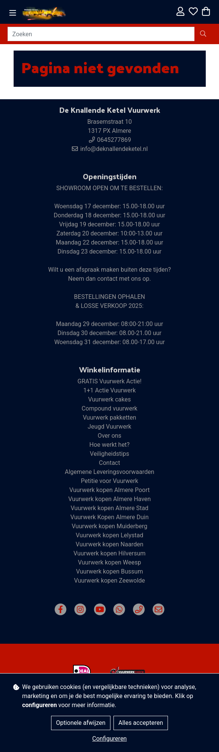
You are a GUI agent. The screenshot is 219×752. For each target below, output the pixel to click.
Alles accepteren (140, 722)
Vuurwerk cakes (109, 399)
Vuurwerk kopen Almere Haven (109, 499)
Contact (109, 462)
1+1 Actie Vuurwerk (109, 390)
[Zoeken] (101, 34)
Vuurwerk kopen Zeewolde (109, 580)
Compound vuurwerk (109, 408)
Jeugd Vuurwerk (109, 426)
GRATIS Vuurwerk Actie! (109, 381)
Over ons (109, 435)
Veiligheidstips (109, 453)
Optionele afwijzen (81, 722)
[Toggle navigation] (13, 13)
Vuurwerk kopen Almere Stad (110, 508)
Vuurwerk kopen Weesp (109, 562)
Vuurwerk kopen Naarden (109, 544)
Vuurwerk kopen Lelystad (109, 535)
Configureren (109, 738)
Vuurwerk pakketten (109, 417)
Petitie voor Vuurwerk (109, 480)
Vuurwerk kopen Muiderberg (109, 526)
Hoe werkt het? (109, 444)
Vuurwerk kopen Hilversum (109, 553)
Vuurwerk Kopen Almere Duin (109, 517)
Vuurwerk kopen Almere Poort (109, 490)
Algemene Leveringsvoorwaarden (109, 471)
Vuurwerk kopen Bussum (109, 571)
